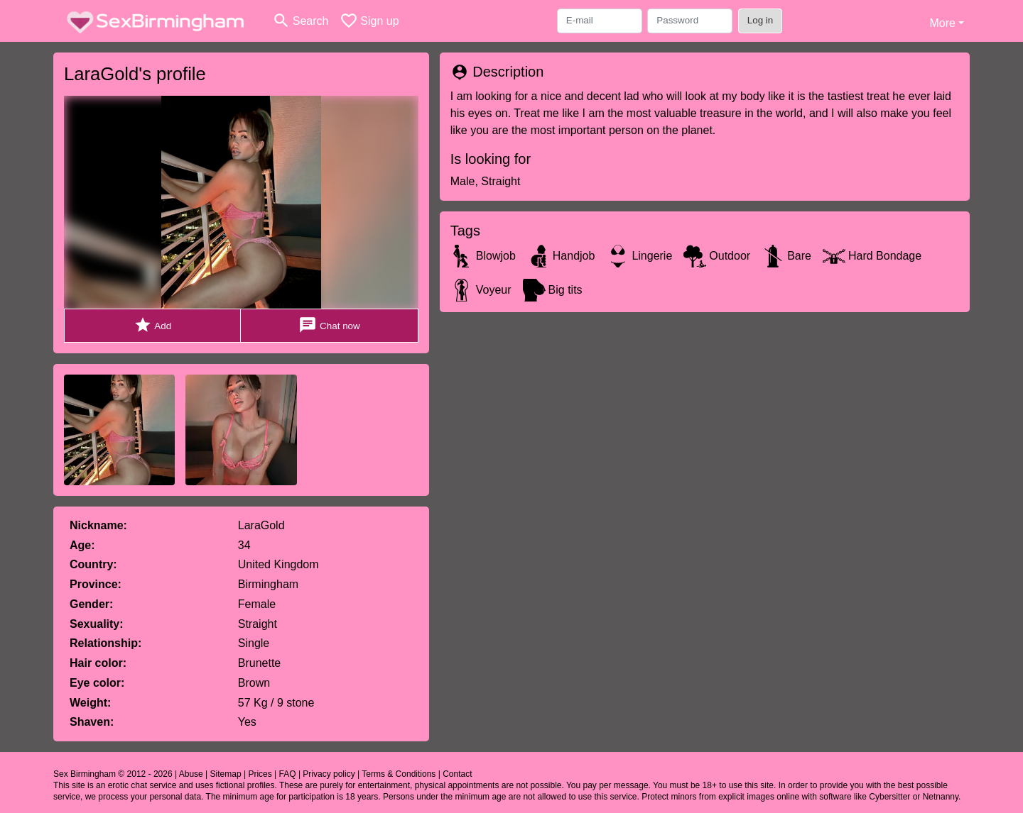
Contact (457, 774)
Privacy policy (328, 774)
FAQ (287, 774)
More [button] (942, 23)
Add (152, 325)
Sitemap (226, 774)
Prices (259, 774)
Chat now (328, 325)
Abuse (191, 774)
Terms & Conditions (398, 774)
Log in (760, 20)
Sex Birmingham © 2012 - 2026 (113, 774)
